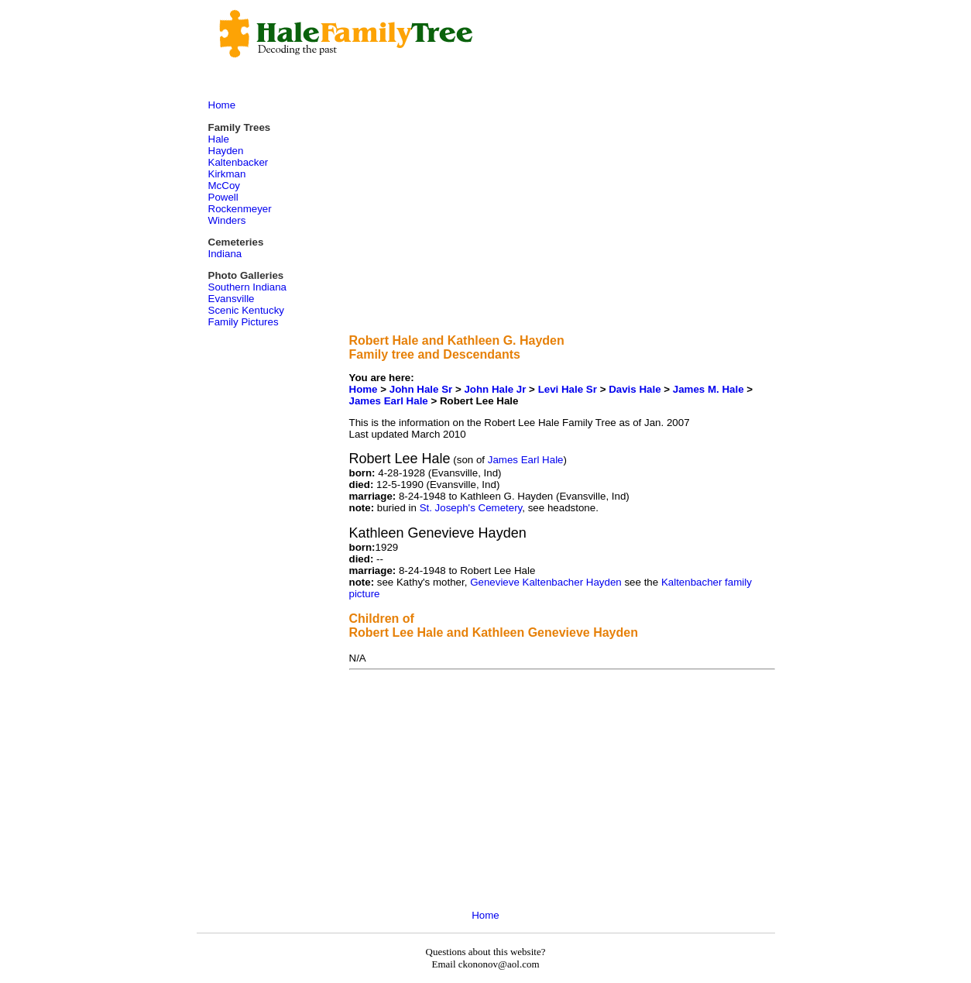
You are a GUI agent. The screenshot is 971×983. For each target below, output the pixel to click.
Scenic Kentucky (246, 310)
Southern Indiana (247, 287)
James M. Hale (708, 389)
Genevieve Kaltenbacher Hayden (546, 582)
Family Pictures (243, 322)
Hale (218, 139)
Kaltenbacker (238, 162)
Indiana (225, 253)
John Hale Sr (420, 389)
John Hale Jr (495, 389)
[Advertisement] (562, 213)
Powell (223, 197)
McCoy (224, 185)
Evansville (231, 298)
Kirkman (227, 174)
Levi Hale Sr (567, 389)
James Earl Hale (388, 401)
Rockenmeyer (240, 209)
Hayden (226, 150)
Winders (227, 220)
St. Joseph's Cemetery (471, 508)
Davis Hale (636, 389)
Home (363, 389)
